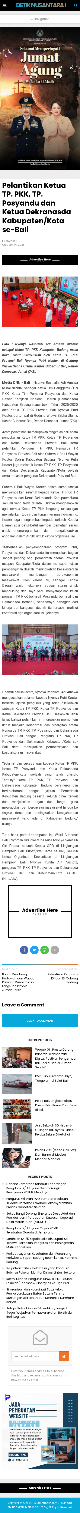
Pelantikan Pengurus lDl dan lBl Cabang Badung (63, 978)
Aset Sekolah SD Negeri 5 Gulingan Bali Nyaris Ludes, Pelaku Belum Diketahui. (54, 1130)
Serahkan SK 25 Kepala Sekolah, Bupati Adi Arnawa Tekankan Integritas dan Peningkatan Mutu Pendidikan (40, 1243)
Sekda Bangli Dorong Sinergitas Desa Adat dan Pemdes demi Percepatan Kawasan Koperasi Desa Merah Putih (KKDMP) (40, 1218)
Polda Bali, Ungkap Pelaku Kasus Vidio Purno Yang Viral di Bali (56, 1105)
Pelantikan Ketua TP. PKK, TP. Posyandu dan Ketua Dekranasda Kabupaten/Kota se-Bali (36, 207)
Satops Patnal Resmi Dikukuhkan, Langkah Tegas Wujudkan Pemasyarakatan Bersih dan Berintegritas (40, 1312)
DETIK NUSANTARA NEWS (47, 5)
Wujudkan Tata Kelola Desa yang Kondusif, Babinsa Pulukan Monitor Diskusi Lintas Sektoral (40, 1270)
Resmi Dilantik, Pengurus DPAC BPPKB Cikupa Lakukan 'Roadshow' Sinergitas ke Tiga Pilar (39, 1281)
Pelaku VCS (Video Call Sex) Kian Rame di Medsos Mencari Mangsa (55, 1154)
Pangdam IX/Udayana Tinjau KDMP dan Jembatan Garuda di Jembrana (35, 1230)
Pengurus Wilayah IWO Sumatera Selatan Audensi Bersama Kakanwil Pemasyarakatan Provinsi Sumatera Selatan (39, 1203)
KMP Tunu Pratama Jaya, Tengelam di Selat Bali (53, 1078)
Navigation (40, 19)
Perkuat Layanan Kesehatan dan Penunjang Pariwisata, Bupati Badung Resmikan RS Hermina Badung (41, 1258)
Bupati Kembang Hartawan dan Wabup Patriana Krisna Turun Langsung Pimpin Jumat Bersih (18, 982)
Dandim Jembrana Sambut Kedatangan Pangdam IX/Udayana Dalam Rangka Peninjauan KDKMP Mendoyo (36, 1188)
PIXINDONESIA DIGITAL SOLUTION (27, 1507)
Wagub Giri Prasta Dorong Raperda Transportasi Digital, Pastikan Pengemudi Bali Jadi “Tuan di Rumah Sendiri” (55, 1058)
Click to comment (40, 1020)
